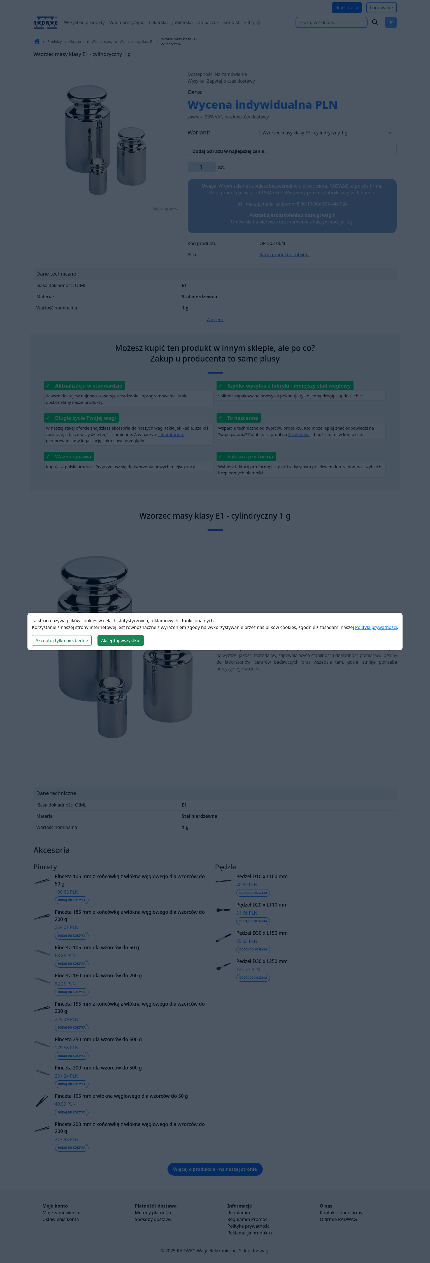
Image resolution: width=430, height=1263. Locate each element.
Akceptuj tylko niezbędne (62, 640)
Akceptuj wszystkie (120, 640)
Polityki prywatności (376, 627)
